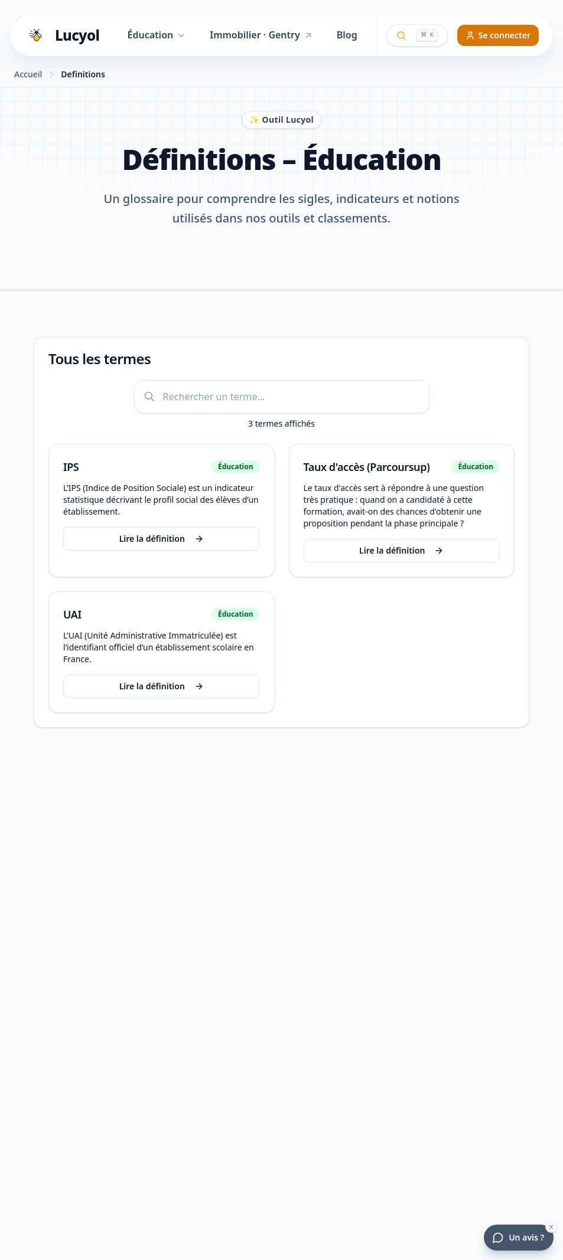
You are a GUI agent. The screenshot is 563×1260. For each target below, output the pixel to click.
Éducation (157, 34)
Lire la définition (157, 538)
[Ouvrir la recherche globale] (417, 35)
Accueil (28, 74)
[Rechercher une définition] (281, 396)
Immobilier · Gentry (261, 34)
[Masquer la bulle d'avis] (551, 1227)
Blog (347, 34)
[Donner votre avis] (519, 1238)
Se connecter (498, 35)
